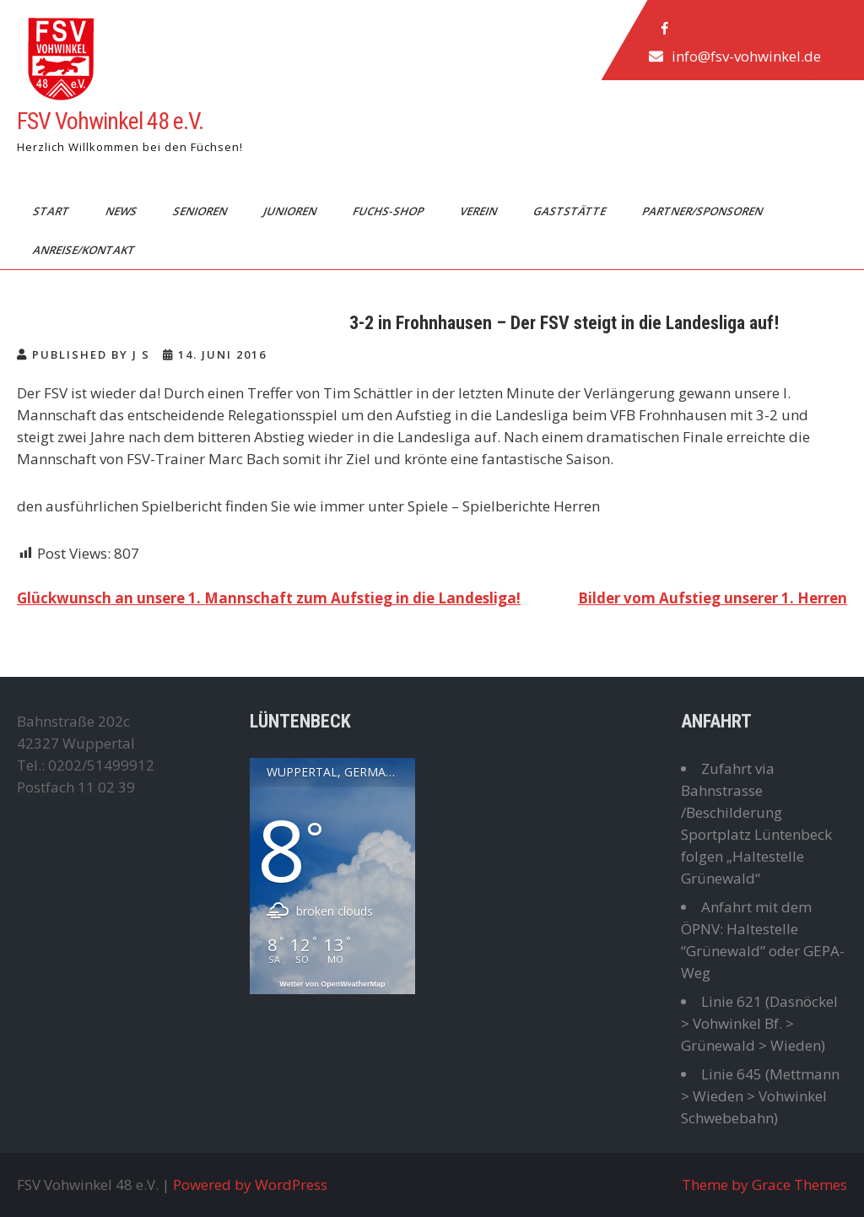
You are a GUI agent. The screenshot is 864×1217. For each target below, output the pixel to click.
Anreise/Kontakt (85, 249)
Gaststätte (571, 211)
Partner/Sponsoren (703, 211)
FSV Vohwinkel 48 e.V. (110, 121)
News (122, 211)
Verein (479, 211)
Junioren (291, 211)
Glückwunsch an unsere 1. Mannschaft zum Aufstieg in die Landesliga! (269, 598)
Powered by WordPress (250, 1184)
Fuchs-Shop (389, 211)
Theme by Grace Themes (764, 1184)
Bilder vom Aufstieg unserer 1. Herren (712, 598)
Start (52, 211)
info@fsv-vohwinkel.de (746, 56)
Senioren (201, 211)
